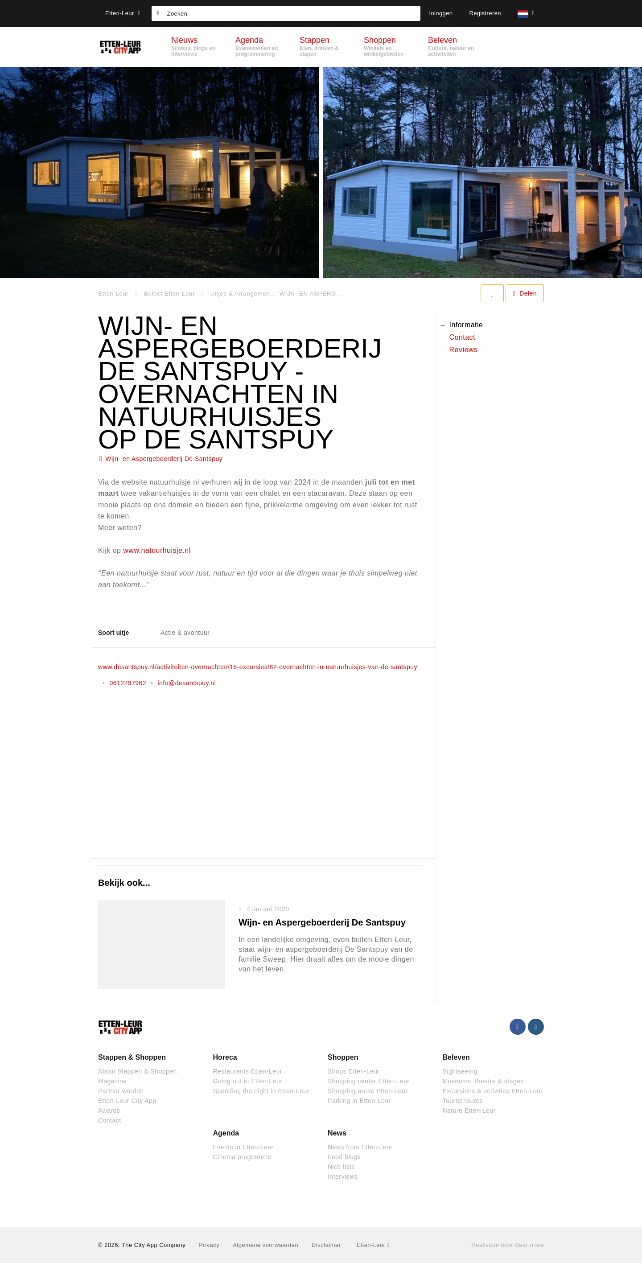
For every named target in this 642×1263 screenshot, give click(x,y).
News (337, 1133)
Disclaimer (326, 1245)
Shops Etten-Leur (354, 1071)
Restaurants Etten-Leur (247, 1071)
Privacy (209, 1245)
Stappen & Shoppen (132, 1057)
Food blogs (344, 1156)
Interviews (343, 1176)
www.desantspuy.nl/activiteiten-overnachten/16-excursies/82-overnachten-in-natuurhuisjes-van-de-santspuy (257, 667)
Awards (109, 1110)
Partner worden (121, 1090)
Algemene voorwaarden (265, 1245)
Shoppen (343, 1057)
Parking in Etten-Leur (359, 1100)
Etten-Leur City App (127, 1100)
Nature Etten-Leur (469, 1110)
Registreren (485, 13)
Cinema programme (242, 1156)
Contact (109, 1120)
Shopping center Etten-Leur (369, 1081)
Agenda (226, 1133)
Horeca (225, 1057)
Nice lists (341, 1166)
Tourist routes (463, 1100)
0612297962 (127, 683)
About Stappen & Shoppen (137, 1071)
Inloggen (441, 13)
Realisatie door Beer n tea (507, 1245)
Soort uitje (113, 632)
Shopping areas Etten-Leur (367, 1090)
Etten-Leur (122, 13)
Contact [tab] (462, 337)
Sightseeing (460, 1071)
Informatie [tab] (466, 325)
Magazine (112, 1081)
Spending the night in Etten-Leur (261, 1090)
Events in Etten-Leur (243, 1147)
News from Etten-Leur (360, 1147)
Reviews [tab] (463, 350)
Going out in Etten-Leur (248, 1081)
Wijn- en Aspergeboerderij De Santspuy (163, 458)
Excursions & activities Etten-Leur (493, 1090)
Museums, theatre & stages (483, 1081)
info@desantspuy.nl (186, 683)
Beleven (456, 1057)
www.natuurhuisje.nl (156, 550)
